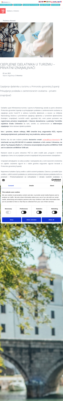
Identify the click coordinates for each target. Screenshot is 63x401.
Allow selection (31, 219)
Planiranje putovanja (30, 5)
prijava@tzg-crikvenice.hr (51, 140)
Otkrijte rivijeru (6, 5)
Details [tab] (31, 185)
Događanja (55, 5)
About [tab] (52, 185)
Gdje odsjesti (44, 5)
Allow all (51, 219)
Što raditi (17, 5)
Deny (11, 219)
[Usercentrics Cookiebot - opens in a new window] (53, 180)
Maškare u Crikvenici (13, 11)
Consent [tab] (11, 185)
